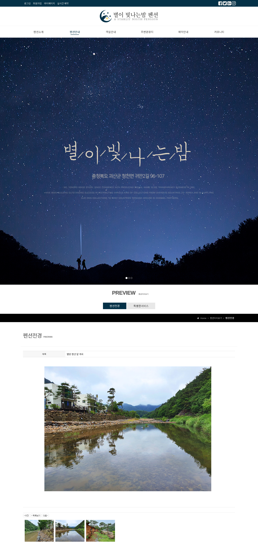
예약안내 (183, 32)
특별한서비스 (141, 306)
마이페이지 (49, 3)
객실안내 (111, 32)
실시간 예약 (63, 3)
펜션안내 (75, 32)
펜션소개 (39, 32)
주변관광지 (147, 32)
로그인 (27, 3)
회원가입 (37, 3)
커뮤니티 (219, 32)
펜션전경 (115, 306)
